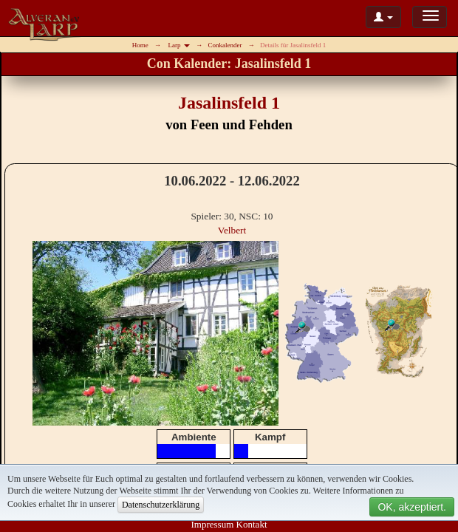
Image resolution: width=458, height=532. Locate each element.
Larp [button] (179, 45)
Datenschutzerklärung (160, 504)
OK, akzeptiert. (411, 507)
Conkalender (225, 45)
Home (140, 45)
